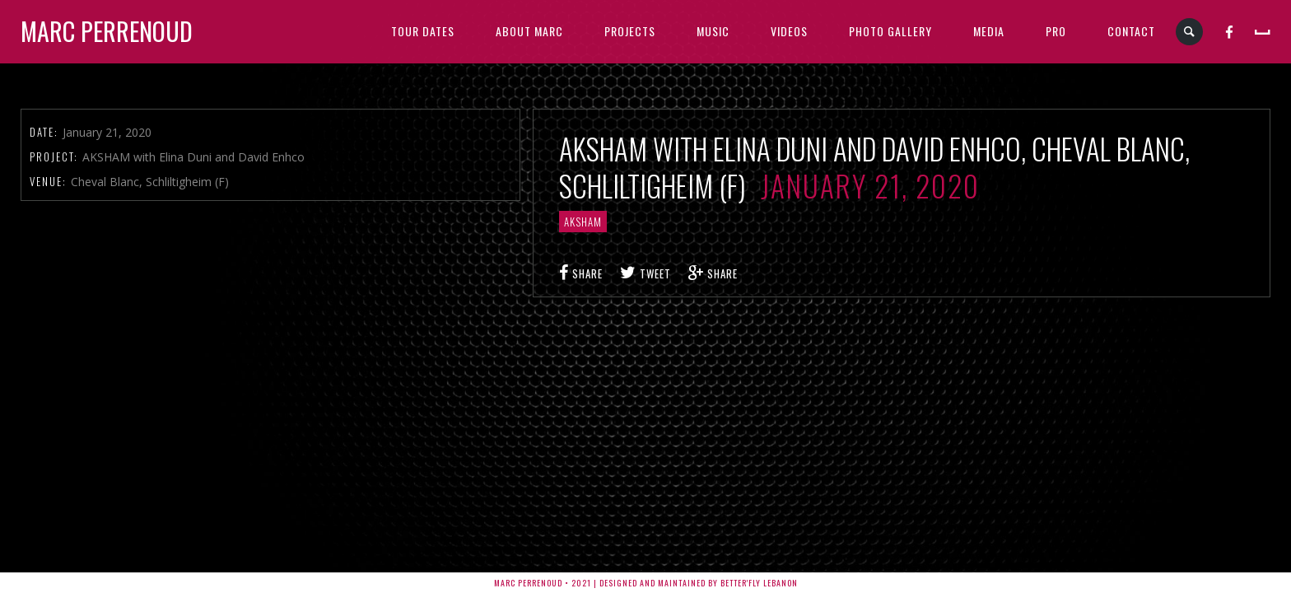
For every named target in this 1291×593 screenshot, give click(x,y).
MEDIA (988, 31)
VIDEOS (789, 31)
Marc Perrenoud (107, 30)
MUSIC (713, 31)
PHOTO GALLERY (890, 31)
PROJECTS (629, 31)
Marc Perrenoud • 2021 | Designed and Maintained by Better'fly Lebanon (646, 583)
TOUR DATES (422, 31)
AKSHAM (583, 221)
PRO (1056, 31)
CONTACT (1131, 31)
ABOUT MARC (529, 31)
